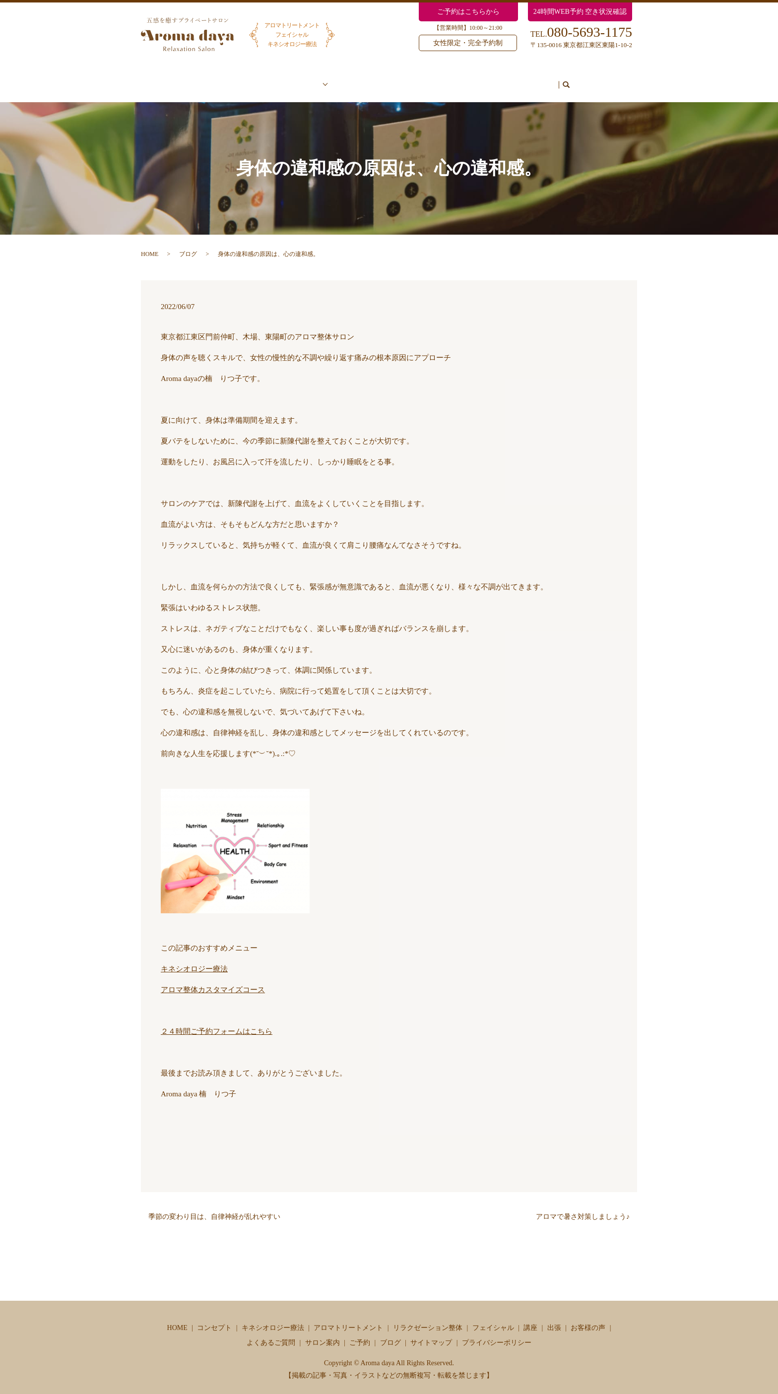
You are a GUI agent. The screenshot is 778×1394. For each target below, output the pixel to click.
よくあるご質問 (414, 79)
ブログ (559, 79)
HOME (149, 244)
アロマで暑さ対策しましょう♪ (583, 1207)
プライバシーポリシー (496, 1333)
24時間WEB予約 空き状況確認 (580, 11)
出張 (554, 1318)
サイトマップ (431, 1333)
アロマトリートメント (348, 1318)
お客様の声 (354, 79)
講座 (530, 1318)
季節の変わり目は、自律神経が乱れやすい (214, 1207)
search (586, 80)
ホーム (204, 79)
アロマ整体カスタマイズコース (213, 980)
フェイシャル (493, 1318)
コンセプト (250, 79)
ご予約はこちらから (468, 11)
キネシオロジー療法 (194, 959)
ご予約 (520, 79)
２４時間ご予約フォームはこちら (216, 1022)
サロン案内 (474, 79)
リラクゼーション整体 (427, 1318)
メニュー (301, 79)
